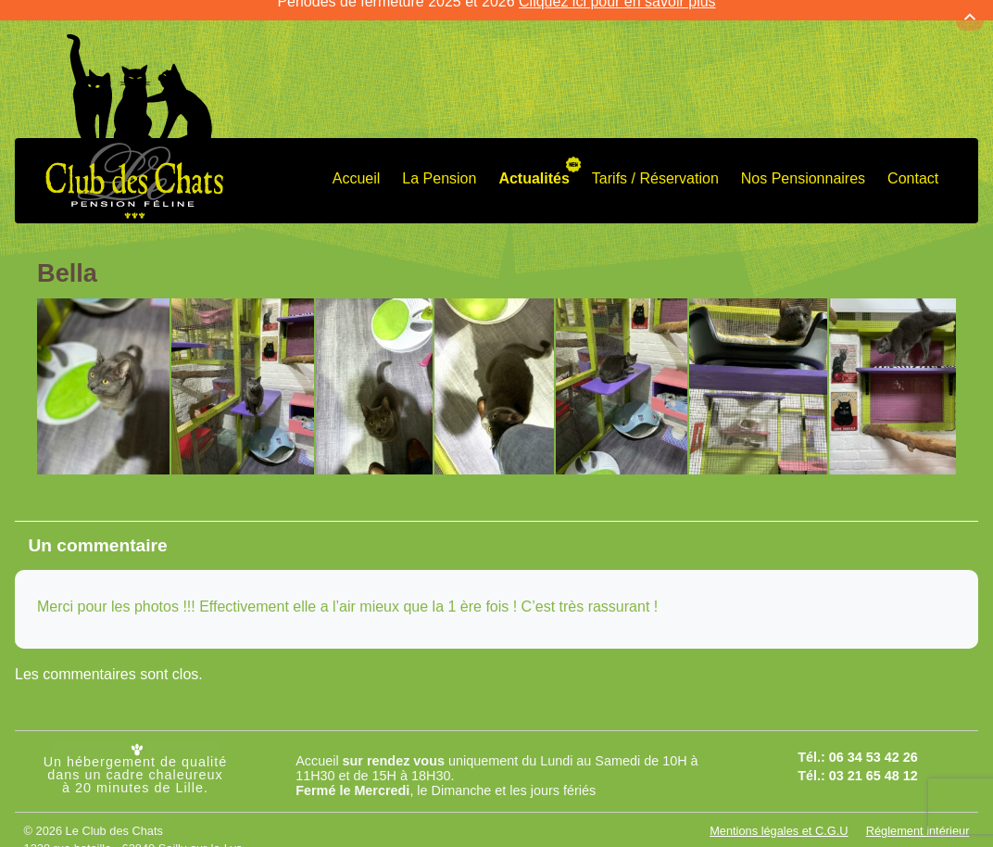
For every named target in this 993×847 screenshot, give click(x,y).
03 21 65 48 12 (873, 762)
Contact (912, 165)
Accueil (357, 165)
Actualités (533, 165)
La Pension (439, 165)
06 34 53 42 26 (873, 744)
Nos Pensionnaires (803, 165)
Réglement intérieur (918, 818)
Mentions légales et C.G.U (779, 818)
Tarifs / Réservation (655, 165)
